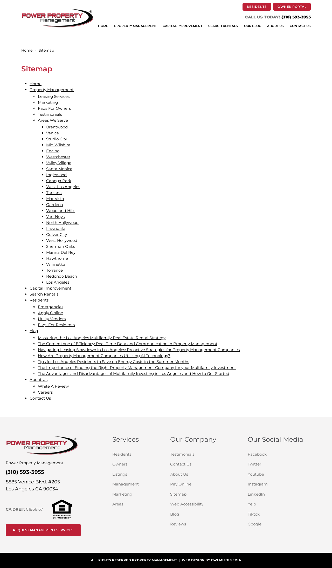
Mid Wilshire (58, 144)
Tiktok (274, 514)
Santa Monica (59, 168)
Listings (119, 474)
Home (26, 50)
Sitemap (178, 494)
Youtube (276, 474)
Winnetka (55, 264)
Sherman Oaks (60, 246)
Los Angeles (57, 282)
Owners (137, 464)
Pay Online (200, 484)
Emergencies (50, 306)
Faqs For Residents (56, 324)
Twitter (274, 464)
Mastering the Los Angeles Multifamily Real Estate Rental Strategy (101, 337)
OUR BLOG (252, 26)
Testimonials (50, 114)
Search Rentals (44, 294)
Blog (174, 514)
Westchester (58, 156)
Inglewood (56, 174)
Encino (52, 150)
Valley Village (58, 162)
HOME (103, 26)
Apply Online (50, 312)
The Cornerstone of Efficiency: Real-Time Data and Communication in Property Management (127, 343)
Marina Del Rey (60, 252)
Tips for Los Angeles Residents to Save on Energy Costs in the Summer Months (113, 361)
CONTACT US (300, 26)
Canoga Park (58, 180)
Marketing (48, 102)
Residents (39, 300)
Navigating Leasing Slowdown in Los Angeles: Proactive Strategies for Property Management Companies (139, 349)
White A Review (53, 386)
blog (34, 330)
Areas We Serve (53, 120)
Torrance (54, 270)
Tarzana (54, 192)
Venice (52, 133)
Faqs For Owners (54, 108)
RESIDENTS (259, 6)
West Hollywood (61, 240)
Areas (117, 504)
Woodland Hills (60, 210)
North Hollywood (62, 222)
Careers (45, 392)
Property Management (52, 89)
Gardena (54, 204)
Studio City (56, 138)
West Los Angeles (63, 186)
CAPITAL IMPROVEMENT (182, 26)
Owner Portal (294, 6)
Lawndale (55, 228)
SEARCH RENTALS (223, 26)
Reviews (178, 524)
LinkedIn (276, 494)
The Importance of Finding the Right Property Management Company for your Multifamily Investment (137, 367)
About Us (38, 379)
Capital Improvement (50, 288)
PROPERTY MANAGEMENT (135, 26)
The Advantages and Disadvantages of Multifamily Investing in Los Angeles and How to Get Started (133, 373)
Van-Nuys (55, 216)
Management (125, 484)
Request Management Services (43, 530)
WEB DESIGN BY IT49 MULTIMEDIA (211, 560)
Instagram (278, 484)
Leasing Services (54, 96)
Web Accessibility (186, 504)
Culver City (56, 234)
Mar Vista (55, 198)
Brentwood (57, 127)
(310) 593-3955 (296, 17)
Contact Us (40, 398)
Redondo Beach (61, 276)
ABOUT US (275, 26)
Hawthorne (57, 258)
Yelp (272, 504)
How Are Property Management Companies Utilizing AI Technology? (104, 355)
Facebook (277, 454)
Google (274, 523)
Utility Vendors (52, 318)
